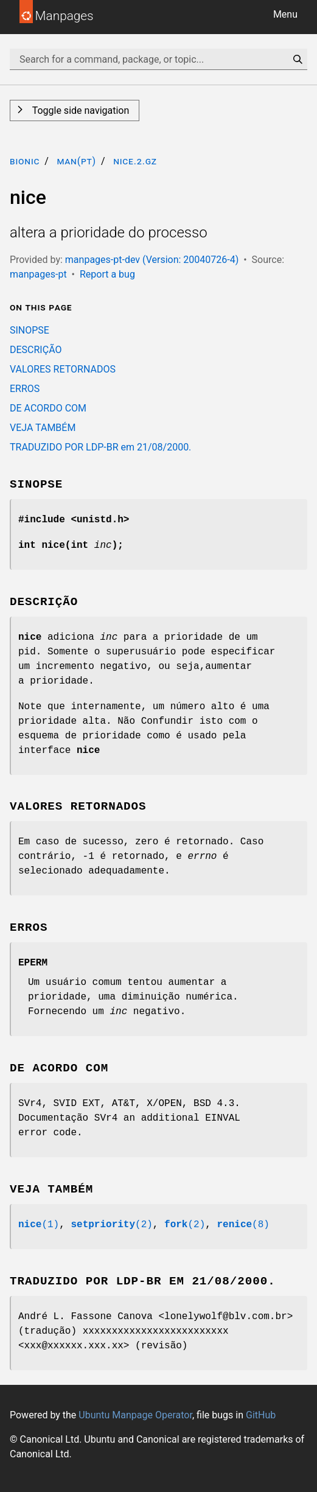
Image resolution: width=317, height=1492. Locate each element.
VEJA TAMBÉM (42, 427)
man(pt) (76, 161)
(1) (38, 1224)
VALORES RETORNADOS (63, 369)
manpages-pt (38, 274)
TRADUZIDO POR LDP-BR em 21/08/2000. (100, 447)
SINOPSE (29, 330)
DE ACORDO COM (48, 408)
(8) (243, 1224)
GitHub (261, 1415)
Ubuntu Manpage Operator (135, 1415)
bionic (25, 161)
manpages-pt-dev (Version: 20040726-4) (152, 259)
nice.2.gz (135, 161)
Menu (285, 14)
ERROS (25, 388)
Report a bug (107, 274)
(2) (111, 1224)
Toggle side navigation (79, 110)
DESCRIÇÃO (36, 349)
